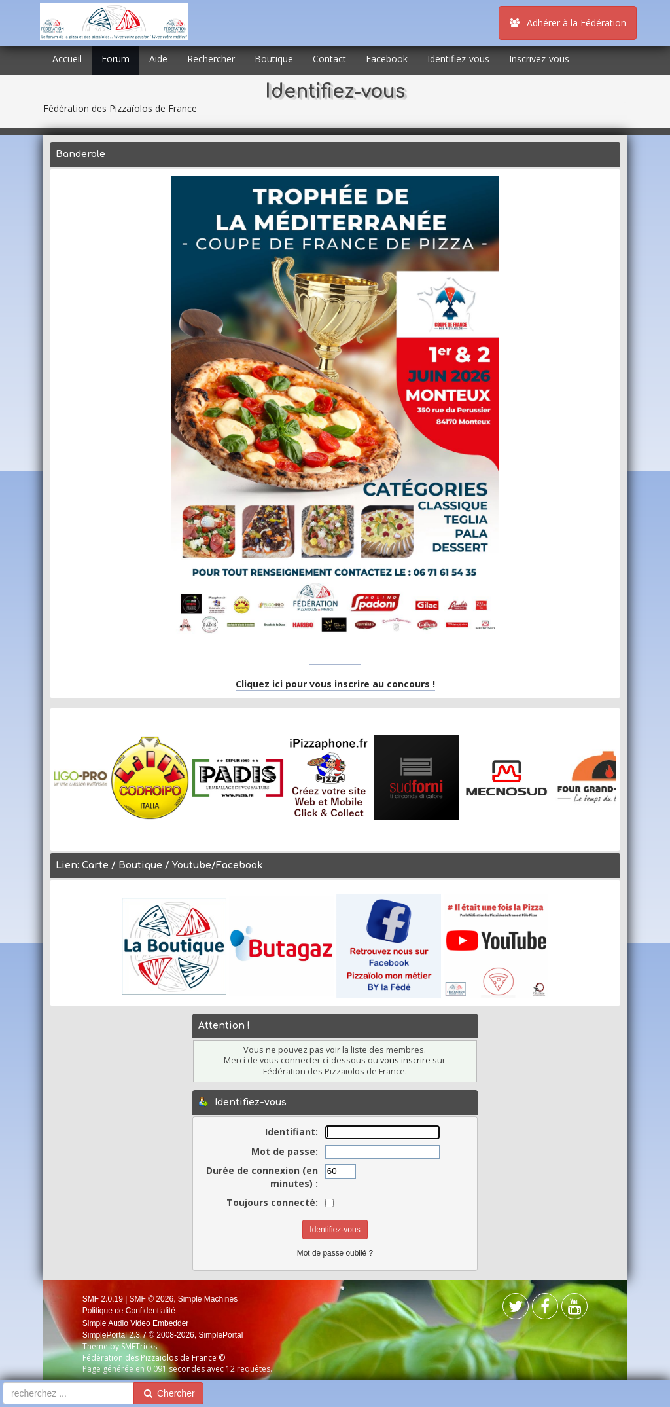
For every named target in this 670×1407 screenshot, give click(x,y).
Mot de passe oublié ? (335, 1253)
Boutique (274, 58)
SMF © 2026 (152, 1299)
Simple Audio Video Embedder (135, 1323)
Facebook (387, 58)
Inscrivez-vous (539, 58)
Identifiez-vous (458, 58)
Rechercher (211, 58)
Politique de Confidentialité (128, 1310)
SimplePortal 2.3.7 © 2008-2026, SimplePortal (162, 1335)
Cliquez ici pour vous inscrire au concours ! (335, 684)
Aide (158, 58)
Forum (115, 58)
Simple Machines (208, 1299)
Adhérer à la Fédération (567, 22)
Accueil (67, 58)
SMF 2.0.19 (102, 1299)
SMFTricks (139, 1346)
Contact (329, 58)
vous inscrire (405, 1060)
